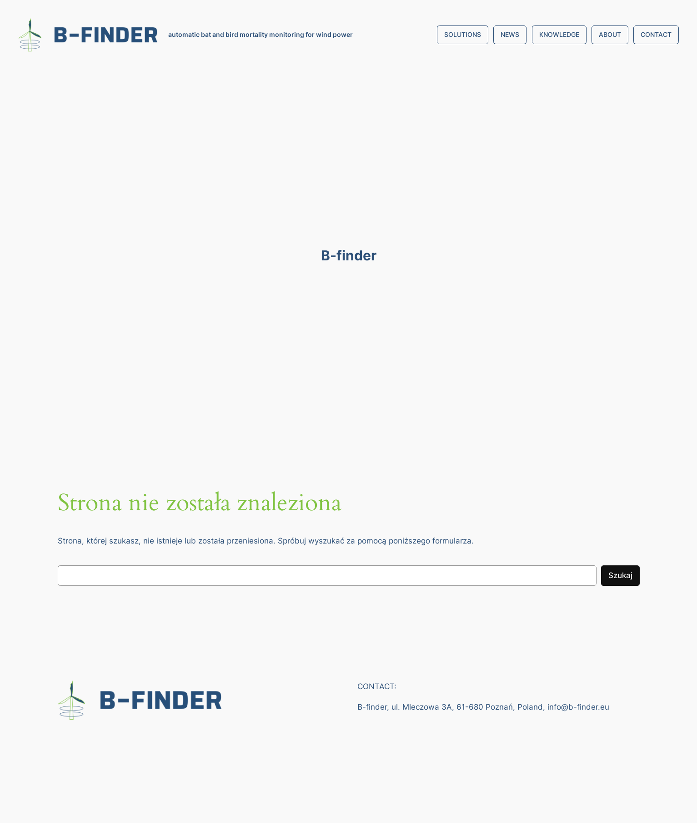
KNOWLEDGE (559, 34)
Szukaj (620, 575)
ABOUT (610, 34)
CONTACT (656, 34)
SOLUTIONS (462, 34)
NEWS (510, 34)
